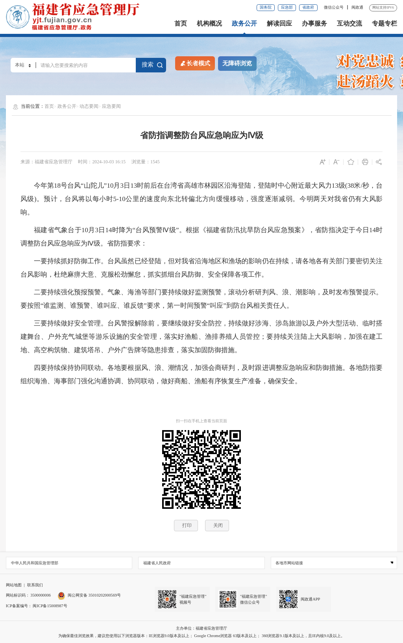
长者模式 (194, 63)
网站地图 (14, 585)
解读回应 (279, 23)
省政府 (308, 7)
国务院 (266, 7)
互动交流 (349, 23)
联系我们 (35, 585)
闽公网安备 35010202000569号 (89, 595)
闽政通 (357, 7)
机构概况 (209, 23)
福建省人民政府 (157, 563)
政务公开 (244, 23)
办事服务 (314, 23)
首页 (180, 23)
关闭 (218, 525)
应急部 (287, 7)
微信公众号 (334, 7)
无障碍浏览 (237, 63)
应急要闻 (111, 106)
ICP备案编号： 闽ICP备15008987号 (36, 606)
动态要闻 (88, 106)
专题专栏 (384, 23)
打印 (187, 525)
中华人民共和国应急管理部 (34, 563)
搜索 (152, 64)
